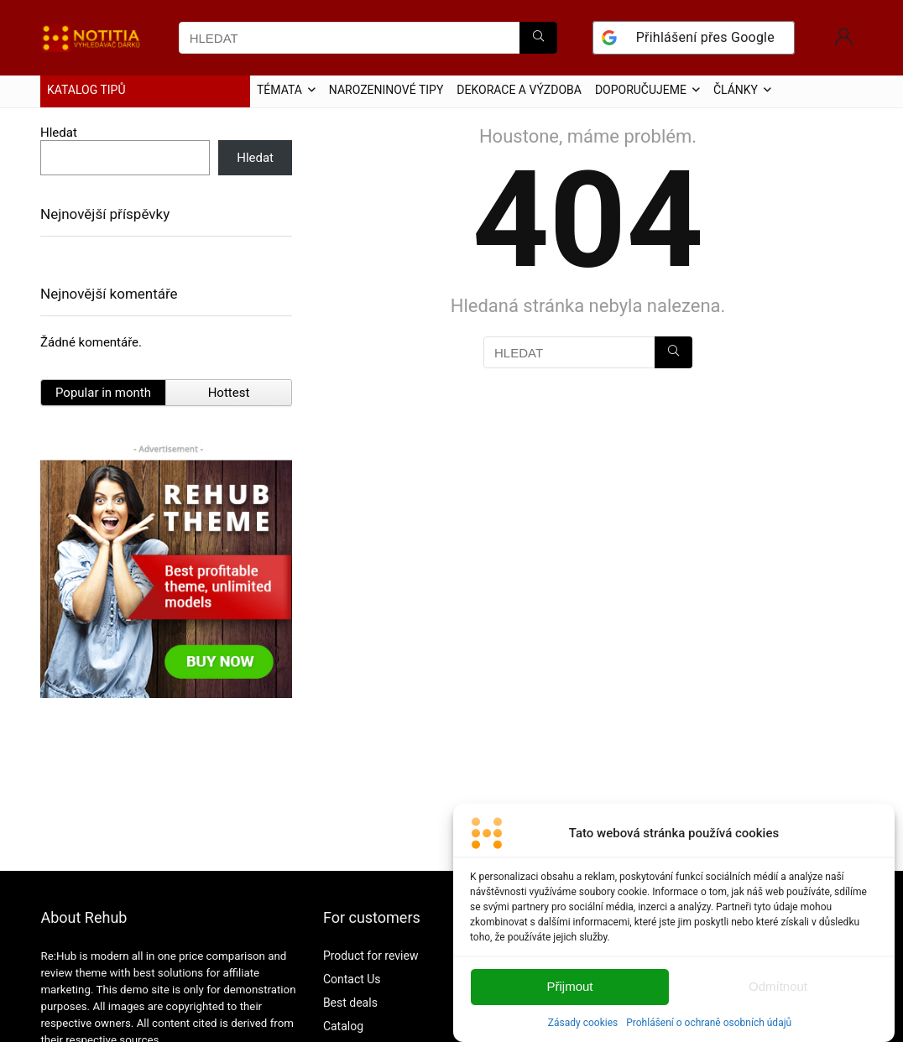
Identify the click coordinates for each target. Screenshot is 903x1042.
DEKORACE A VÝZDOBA (519, 89)
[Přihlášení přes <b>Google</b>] (693, 38)
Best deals (350, 1002)
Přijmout (569, 1000)
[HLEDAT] (538, 38)
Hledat (58, 132)
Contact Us (352, 979)
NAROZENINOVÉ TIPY (386, 89)
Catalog (343, 1026)
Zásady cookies (583, 1035)
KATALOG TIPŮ (86, 89)
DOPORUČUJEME (640, 89)
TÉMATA (279, 89)
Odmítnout (778, 1000)
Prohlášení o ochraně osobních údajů (708, 1035)
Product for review (371, 955)
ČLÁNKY (735, 89)
